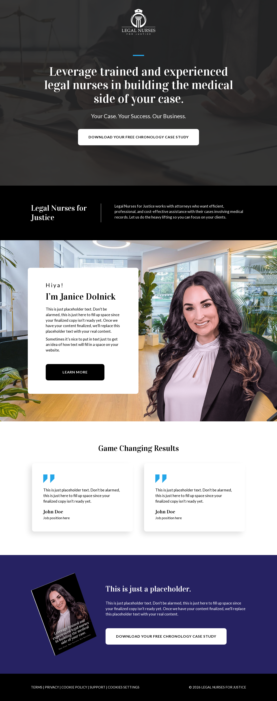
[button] (138, 137)
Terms (36, 687)
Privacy (52, 687)
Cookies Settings (123, 687)
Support (97, 687)
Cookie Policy (74, 687)
